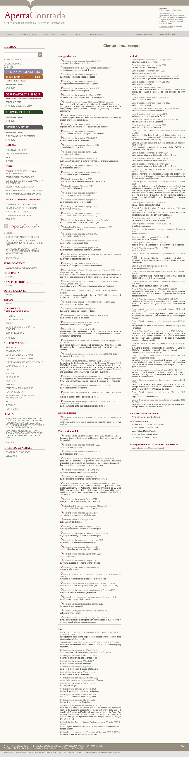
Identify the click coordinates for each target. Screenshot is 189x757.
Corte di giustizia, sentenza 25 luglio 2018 (80, 75)
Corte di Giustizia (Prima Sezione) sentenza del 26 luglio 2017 (88, 459)
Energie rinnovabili (17, 154)
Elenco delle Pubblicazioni (21, 268)
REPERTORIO (12, 258)
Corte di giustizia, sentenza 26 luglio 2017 (80, 138)
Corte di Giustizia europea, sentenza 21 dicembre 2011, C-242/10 (90, 354)
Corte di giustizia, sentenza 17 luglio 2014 (149, 203)
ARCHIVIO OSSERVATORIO (19, 106)
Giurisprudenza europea (20, 187)
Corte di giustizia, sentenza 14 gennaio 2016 (81, 213)
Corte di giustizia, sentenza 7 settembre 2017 (81, 445)
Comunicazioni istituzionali (21, 208)
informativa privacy (113, 752)
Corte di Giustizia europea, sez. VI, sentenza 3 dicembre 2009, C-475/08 (90, 732)
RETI (8, 401)
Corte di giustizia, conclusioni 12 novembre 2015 (83, 540)
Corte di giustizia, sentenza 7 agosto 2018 (80, 82)
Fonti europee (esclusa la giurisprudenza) (21, 172)
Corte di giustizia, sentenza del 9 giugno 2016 (150, 97)
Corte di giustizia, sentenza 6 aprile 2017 (148, 71)
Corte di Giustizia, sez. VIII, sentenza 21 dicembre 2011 (86, 611)
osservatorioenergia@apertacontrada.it (148, 448)
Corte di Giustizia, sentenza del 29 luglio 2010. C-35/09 (154, 289)
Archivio (10, 121)
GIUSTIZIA (11, 381)
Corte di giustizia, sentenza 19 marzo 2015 (80, 547)
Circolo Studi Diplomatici (20, 136)
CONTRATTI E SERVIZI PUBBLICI (21, 358)
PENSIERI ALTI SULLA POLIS (19, 388)
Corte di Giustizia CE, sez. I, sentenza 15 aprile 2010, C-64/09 (157, 331)
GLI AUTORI (11, 456)
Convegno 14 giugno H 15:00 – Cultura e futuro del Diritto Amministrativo (22, 251)
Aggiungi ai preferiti (167, 34)
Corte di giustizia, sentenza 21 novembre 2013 (151, 218)
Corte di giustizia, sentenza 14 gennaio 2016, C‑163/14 (85, 220)
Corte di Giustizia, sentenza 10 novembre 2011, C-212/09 (86, 377)
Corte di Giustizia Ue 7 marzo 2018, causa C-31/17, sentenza (88, 102)
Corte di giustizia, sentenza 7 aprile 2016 (77, 667)
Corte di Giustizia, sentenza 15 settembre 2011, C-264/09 (86, 386)
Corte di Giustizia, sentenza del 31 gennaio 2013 (83, 604)
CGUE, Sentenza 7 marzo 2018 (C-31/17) (80, 116)
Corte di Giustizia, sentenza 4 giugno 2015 (80, 248)
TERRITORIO (12, 409)
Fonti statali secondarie (20, 177)
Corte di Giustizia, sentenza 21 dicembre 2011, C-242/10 (86, 361)
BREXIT (9, 323)
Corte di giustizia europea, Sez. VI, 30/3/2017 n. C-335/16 (155, 76)
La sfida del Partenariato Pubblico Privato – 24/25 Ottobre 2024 (24, 243)
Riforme (10, 316)
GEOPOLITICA (12, 377)
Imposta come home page (146, 34)
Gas (8, 157)
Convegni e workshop (18, 215)
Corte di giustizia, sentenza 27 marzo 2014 (80, 263)
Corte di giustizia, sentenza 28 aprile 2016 (77, 672)
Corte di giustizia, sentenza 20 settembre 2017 (82, 452)
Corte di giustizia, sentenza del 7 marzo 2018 (81, 88)
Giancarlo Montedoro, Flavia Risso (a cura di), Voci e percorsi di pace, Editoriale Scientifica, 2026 (24, 434)
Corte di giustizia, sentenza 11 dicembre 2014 (150, 164)
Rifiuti (9, 161)
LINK (64, 34)
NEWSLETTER (97, 34)
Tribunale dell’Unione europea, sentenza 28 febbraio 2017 (87, 506)
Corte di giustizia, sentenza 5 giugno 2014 (77, 683)
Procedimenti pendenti (19, 212)
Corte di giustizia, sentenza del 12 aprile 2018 (78, 650)
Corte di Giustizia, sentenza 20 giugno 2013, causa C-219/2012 (89, 583)
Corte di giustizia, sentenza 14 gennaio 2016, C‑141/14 (85, 533)
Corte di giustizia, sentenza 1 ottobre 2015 (80, 234)
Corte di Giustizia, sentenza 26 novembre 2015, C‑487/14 (155, 109)
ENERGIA (10, 370)
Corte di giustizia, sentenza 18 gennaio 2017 (81, 166)
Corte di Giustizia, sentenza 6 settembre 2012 (82, 329)
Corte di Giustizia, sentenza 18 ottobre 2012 (81, 322)
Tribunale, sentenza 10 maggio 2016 (78, 520)
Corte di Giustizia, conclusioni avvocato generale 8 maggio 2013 (89, 597)
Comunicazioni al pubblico (21, 204)
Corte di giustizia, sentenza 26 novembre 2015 (151, 103)
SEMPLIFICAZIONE (15, 333)
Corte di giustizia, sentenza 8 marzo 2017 (80, 152)
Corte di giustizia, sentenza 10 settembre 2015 (79, 678)
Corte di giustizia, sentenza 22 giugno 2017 (81, 477)
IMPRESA (10, 384)
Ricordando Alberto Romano (22, 237)
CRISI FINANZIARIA (15, 319)
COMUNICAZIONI (14, 351)
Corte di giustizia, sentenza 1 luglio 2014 (79, 561)
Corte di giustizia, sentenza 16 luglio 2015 (149, 125)
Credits (104, 746)
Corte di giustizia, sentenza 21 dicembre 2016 (82, 172)
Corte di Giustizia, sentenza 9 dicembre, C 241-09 (80, 706)
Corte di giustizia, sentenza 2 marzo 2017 (80, 499)
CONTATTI (78, 34)
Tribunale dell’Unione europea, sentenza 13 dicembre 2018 (87, 68)
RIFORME (10, 405)
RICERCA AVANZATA (13, 60)
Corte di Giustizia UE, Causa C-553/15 (147, 87)
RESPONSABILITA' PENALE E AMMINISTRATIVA (20, 396)
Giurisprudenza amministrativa (23, 194)
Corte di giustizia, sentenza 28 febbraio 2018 (81, 125)
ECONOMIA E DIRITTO (16, 366)
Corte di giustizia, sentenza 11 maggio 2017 (81, 145)
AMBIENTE (11, 347)
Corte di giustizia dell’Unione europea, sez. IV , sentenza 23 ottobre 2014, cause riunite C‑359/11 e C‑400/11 (90, 255)
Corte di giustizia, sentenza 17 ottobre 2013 (78, 689)
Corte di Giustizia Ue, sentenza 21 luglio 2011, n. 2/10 (85, 618)
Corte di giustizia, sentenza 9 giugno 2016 (80, 207)
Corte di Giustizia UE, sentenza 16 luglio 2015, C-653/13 (155, 120)
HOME (10, 34)
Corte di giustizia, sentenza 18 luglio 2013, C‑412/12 (153, 224)
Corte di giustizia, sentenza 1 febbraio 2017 (81, 159)
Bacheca (10, 219)
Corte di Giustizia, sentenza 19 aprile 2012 (149, 266)
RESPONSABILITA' (14, 392)
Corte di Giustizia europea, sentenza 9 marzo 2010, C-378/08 (157, 370)
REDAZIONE (49, 34)
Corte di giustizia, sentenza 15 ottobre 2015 (81, 241)
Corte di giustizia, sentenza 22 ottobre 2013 (78, 694)
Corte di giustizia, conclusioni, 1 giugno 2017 (81, 470)
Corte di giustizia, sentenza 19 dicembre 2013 (82, 568)
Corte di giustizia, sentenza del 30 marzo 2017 (151, 82)
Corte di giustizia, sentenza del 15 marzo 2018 (82, 95)
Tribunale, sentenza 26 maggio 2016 (78, 186)
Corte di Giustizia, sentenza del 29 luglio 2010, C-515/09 (155, 299)
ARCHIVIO (8, 66)
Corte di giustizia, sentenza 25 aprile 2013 (80, 309)
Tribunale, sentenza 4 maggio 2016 (77, 179)
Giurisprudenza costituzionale (24, 190)
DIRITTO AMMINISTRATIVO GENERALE (24, 362)
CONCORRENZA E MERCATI (19, 355)
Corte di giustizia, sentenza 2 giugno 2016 (80, 193)
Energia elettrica (16, 150)
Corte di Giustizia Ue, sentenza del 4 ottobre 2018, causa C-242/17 (90, 436)
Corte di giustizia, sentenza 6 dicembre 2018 (81, 61)
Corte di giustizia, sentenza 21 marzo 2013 (77, 700)
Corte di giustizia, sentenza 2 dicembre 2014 (150, 153)
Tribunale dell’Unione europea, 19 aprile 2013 (150, 237)
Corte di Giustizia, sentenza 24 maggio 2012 (150, 248)
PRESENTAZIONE (28, 34)
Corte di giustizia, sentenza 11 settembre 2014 (82, 554)
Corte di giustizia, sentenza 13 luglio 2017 (80, 131)
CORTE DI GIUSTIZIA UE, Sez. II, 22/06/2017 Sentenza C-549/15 (90, 483)
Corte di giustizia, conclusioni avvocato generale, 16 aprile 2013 (89, 302)
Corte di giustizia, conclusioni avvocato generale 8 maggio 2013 (89, 590)
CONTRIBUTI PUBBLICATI (18, 452)
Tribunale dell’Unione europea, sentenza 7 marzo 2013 (85, 316)
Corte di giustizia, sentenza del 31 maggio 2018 (151, 60)
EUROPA (10, 373)
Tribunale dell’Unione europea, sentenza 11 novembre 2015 (87, 227)
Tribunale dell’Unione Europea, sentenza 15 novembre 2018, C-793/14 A (90, 642)
